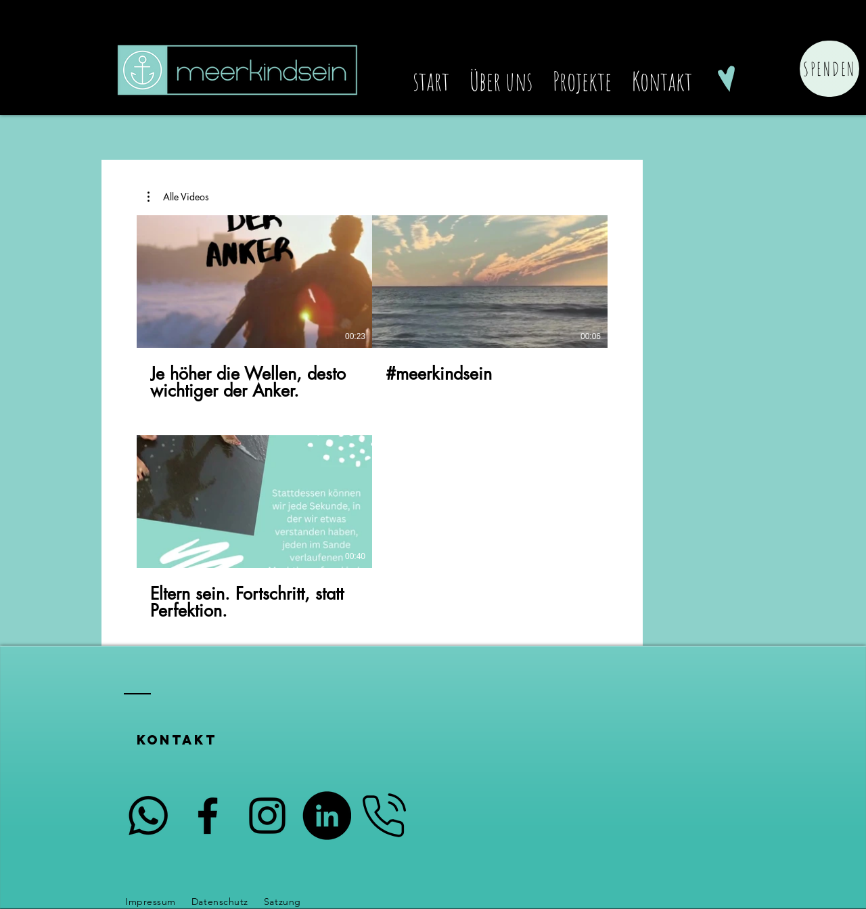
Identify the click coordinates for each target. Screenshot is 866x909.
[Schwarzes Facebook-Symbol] (726, 31)
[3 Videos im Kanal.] (372, 418)
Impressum (150, 901)
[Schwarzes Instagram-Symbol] (755, 31)
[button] (178, 197)
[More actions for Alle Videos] (178, 197)
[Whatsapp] (148, 815)
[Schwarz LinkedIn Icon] (697, 31)
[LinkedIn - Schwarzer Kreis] (326, 815)
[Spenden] (829, 69)
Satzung (284, 901)
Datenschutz (219, 901)
